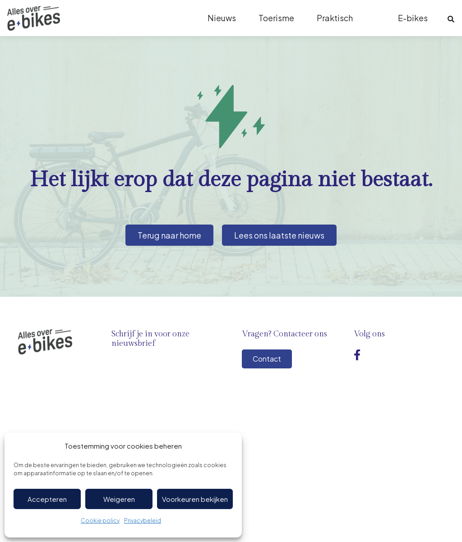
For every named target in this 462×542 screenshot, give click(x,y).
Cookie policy (100, 520)
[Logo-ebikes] (33, 18)
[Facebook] (357, 354)
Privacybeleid (142, 520)
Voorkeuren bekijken (195, 499)
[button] (451, 19)
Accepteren (47, 499)
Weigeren (119, 499)
